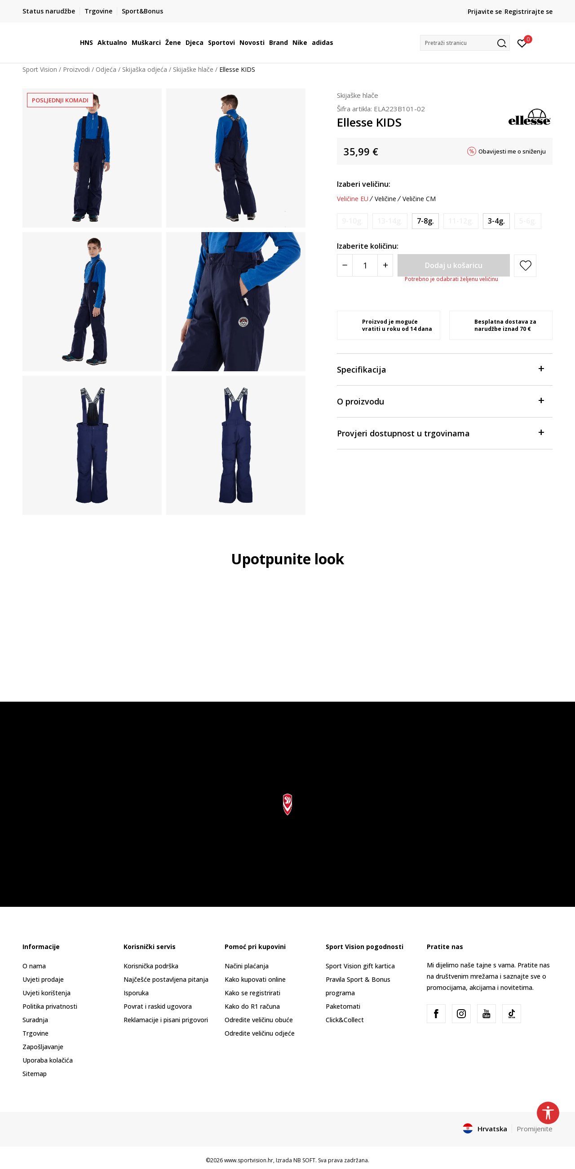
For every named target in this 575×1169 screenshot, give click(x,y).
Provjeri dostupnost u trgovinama (440, 432)
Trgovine (35, 1033)
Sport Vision (39, 69)
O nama (34, 966)
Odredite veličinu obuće (259, 1019)
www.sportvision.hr (248, 1160)
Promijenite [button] (535, 1128)
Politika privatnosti (49, 1006)
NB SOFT (304, 1160)
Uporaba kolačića (47, 1060)
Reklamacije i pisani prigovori (166, 1019)
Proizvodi (76, 69)
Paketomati (343, 1006)
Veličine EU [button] (352, 198)
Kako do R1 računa (252, 1006)
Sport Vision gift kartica (360, 966)
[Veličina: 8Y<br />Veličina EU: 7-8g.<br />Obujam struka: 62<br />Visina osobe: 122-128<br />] (425, 221)
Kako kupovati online (255, 979)
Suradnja (35, 1019)
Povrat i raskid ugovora (158, 1006)
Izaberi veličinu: (363, 184)
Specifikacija (440, 369)
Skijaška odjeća (144, 69)
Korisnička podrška (151, 966)
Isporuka (136, 993)
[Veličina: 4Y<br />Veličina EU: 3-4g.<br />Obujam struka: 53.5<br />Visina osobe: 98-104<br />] (496, 221)
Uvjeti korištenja (46, 993)
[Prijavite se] (522, 42)
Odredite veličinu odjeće (260, 1033)
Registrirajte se (528, 11)
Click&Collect (345, 1019)
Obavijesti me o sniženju (512, 151)
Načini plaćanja (247, 966)
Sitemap (34, 1073)
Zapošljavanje (42, 1046)
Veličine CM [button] (419, 198)
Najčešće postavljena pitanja (166, 979)
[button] (465, 43)
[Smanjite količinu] (345, 265)
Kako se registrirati (252, 993)
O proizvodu (440, 401)
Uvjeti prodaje (43, 979)
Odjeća (106, 69)
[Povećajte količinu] (385, 265)
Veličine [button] (385, 198)
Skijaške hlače (193, 69)
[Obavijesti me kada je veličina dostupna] (352, 221)
